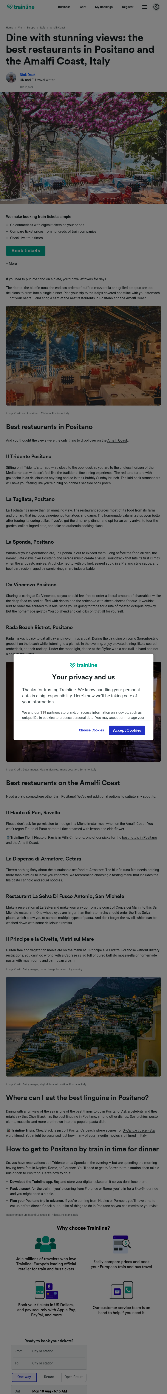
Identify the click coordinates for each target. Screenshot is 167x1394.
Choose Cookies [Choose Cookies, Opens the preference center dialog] (91, 730)
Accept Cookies (127, 730)
